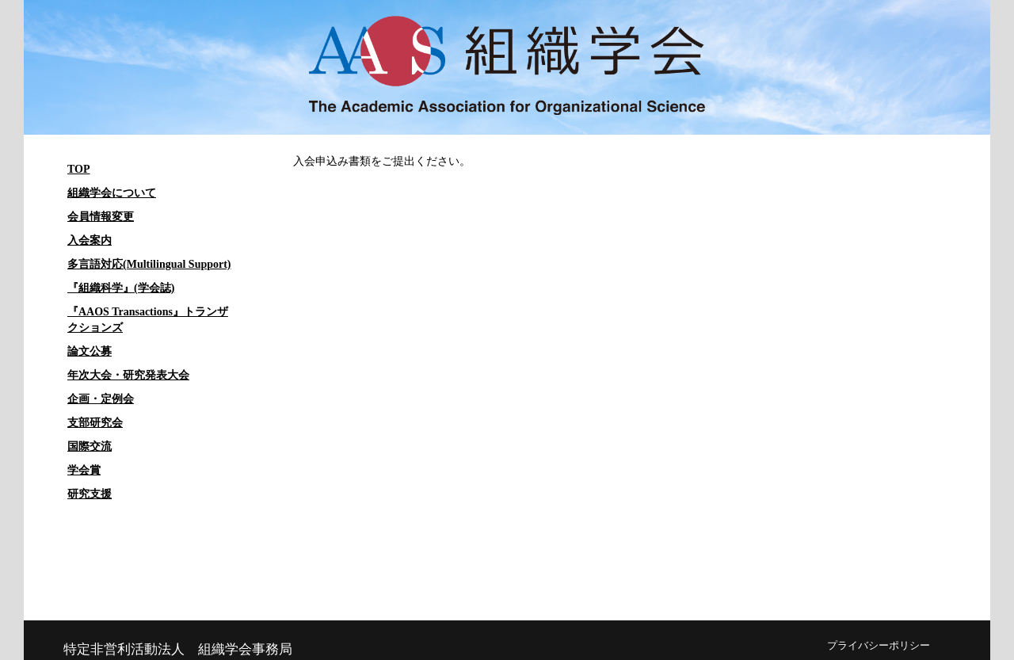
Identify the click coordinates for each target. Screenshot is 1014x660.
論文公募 (89, 351)
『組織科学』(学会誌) (120, 288)
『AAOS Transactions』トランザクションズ (147, 320)
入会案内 (89, 240)
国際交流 (89, 446)
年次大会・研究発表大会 (128, 375)
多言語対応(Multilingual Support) (149, 264)
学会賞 (84, 470)
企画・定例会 (100, 399)
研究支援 (89, 494)
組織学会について (111, 193)
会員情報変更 (100, 217)
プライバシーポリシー (878, 645)
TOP (78, 169)
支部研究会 (95, 423)
